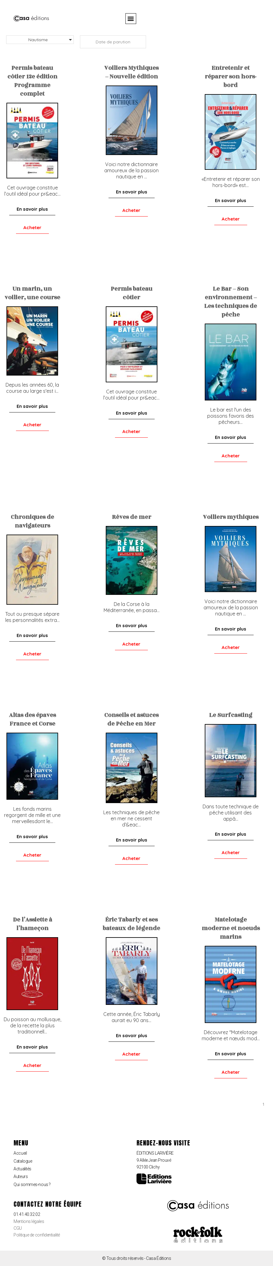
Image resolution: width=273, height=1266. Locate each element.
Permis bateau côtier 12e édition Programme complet (32, 81)
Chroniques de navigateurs (32, 521)
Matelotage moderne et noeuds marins (231, 928)
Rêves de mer (131, 517)
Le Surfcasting (230, 715)
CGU (18, 1228)
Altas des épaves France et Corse (32, 719)
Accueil (20, 1153)
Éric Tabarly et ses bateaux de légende (131, 924)
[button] (130, 18)
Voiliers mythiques (231, 517)
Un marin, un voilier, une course (32, 293)
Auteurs (21, 1176)
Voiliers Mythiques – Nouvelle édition (131, 72)
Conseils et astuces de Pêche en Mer (131, 719)
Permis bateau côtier (131, 293)
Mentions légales (29, 1221)
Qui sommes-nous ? (32, 1184)
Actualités (22, 1168)
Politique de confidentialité (37, 1234)
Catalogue (23, 1161)
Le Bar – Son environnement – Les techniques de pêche (230, 302)
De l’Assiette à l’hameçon (32, 924)
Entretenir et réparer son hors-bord (230, 77)
